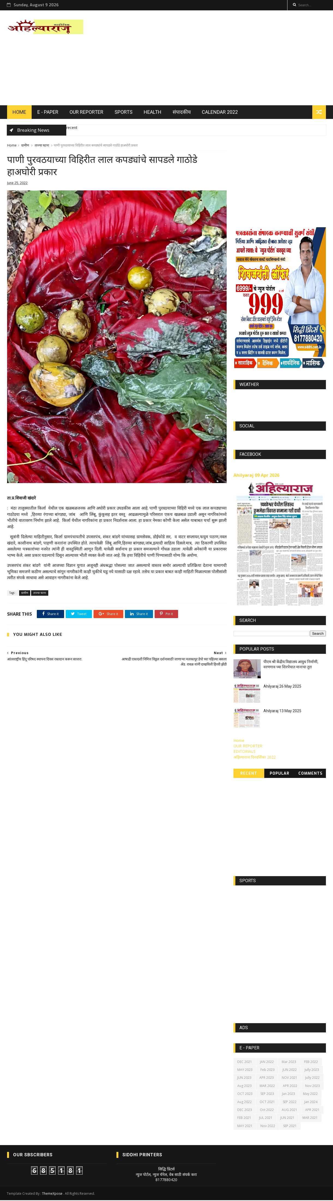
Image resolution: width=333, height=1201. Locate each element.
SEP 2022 (289, 1102)
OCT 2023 (245, 1094)
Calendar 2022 (220, 112)
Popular (280, 774)
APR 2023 (266, 1078)
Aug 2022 (244, 1102)
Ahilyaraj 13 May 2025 (282, 711)
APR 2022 (290, 1086)
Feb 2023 (267, 1070)
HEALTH (152, 112)
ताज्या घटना (42, 145)
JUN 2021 (287, 1118)
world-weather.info (279, 398)
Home (12, 145)
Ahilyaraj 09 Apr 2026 (256, 476)
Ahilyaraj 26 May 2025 (282, 687)
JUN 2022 (290, 1070)
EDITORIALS (244, 752)
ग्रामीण (25, 145)
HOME (19, 112)
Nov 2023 (312, 1086)
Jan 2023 (288, 1094)
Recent (249, 774)
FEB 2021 (244, 1118)
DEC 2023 (244, 1110)
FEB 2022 (311, 1062)
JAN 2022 (267, 1062)
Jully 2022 (312, 1078)
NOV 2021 (289, 1078)
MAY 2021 (245, 1126)
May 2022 (310, 1094)
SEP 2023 (267, 1094)
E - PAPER (47, 112)
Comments (310, 774)
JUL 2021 (265, 1118)
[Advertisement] (226, 58)
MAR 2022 (267, 1086)
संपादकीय (182, 112)
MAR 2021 (310, 1118)
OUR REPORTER (86, 112)
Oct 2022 (267, 1110)
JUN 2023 (244, 1078)
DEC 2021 (244, 1062)
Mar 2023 (289, 1062)
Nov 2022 (267, 1126)
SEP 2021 (290, 1126)
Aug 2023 (244, 1086)
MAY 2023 (245, 1070)
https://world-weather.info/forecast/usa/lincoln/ (280, 403)
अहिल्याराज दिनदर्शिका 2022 (254, 757)
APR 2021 (312, 1110)
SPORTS (124, 112)
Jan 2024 (310, 1102)
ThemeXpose (52, 1194)
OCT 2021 (267, 1102)
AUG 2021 (289, 1110)
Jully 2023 (312, 1070)
